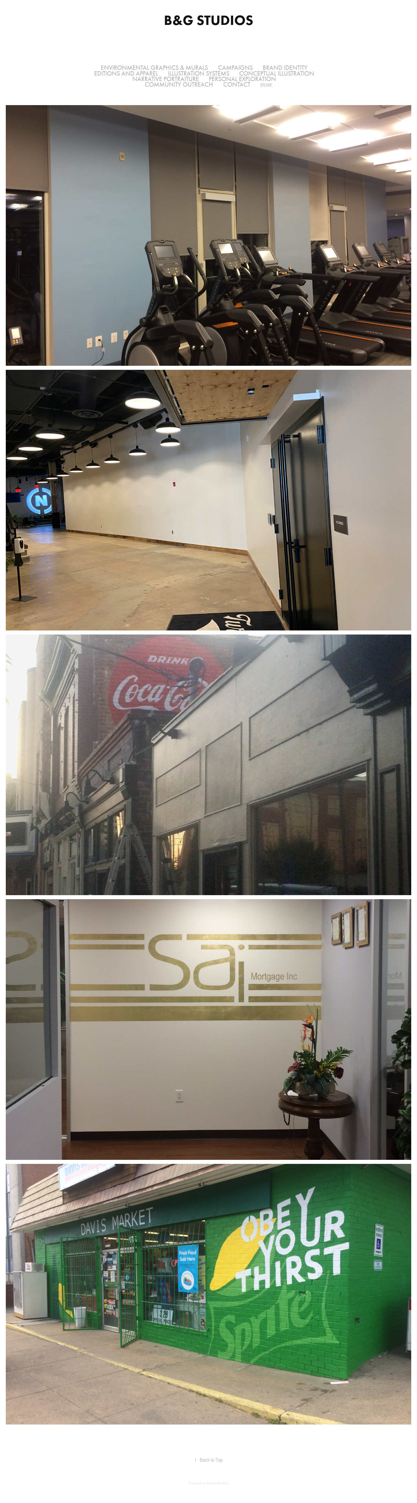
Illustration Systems (198, 73)
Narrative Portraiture (165, 79)
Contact (236, 84)
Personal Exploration (242, 79)
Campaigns (235, 68)
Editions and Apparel (126, 73)
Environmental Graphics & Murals (154, 68)
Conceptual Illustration (276, 73)
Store (266, 85)
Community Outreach (179, 84)
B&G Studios (208, 20)
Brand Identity (285, 68)
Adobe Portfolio (217, 1483)
